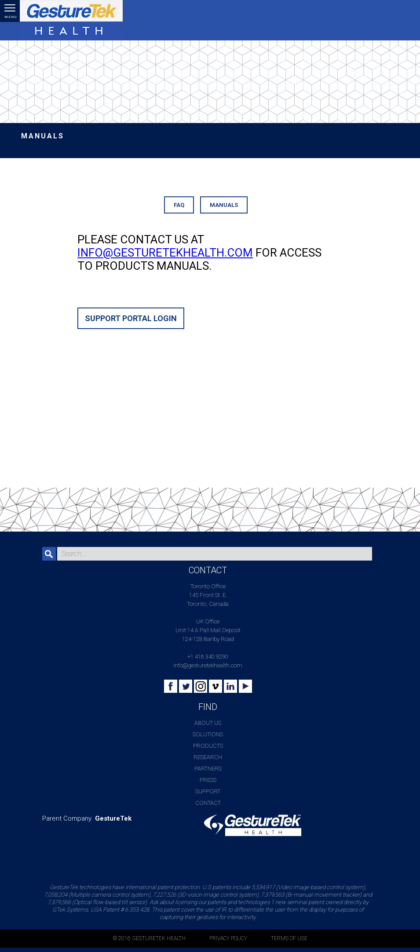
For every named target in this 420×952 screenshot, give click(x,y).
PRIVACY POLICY (228, 938)
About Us (207, 723)
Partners (208, 768)
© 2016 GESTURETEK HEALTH (149, 938)
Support (207, 791)
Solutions (208, 734)
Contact (208, 803)
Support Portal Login (131, 318)
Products (208, 745)
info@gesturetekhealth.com (165, 252)
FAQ (179, 205)
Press (208, 780)
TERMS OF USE (289, 938)
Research (208, 757)
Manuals (224, 205)
